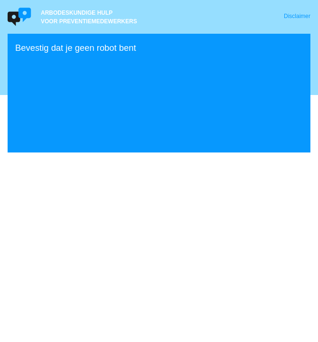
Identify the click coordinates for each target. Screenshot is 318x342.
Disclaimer (297, 16)
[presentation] (87, 92)
